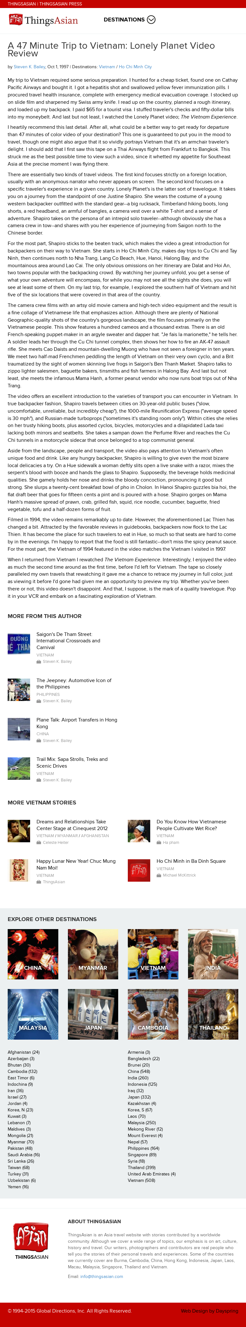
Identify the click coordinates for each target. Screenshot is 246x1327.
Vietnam (107, 67)
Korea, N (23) (20, 1110)
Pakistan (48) (20, 1148)
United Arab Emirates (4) (152, 1174)
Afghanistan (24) (23, 1052)
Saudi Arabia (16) (24, 1155)
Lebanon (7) (19, 1122)
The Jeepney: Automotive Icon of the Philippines (74, 683)
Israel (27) (17, 1097)
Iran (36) (15, 1090)
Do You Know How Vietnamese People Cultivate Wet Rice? (191, 825)
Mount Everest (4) (145, 1135)
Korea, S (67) (140, 1110)
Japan (93, 1028)
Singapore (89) (142, 1155)
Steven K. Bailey (29, 67)
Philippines (48, 694)
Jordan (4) (17, 1103)
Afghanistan (95, 835)
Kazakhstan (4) (142, 1103)
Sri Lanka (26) (21, 1161)
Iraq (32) (136, 1090)
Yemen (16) (18, 1187)
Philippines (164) (143, 1148)
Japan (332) (139, 1097)
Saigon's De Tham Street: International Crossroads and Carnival (68, 641)
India (213, 968)
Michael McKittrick (179, 875)
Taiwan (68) (18, 1167)
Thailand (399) (141, 1167)
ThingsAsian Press (60, 4)
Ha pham (171, 842)
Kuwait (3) (17, 1116)
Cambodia (153, 1028)
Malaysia (33, 1028)
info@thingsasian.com (101, 1276)
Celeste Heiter (56, 842)
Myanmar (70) (21, 1142)
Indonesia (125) (142, 1084)
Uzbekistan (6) (22, 1180)
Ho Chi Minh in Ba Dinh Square (191, 861)
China (43, 734)
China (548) (139, 1071)
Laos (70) (136, 1116)
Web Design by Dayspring (209, 1311)
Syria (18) (136, 1161)
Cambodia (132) (22, 1071)
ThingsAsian (22, 4)
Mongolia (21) (20, 1135)
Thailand (213, 1028)
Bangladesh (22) (144, 1058)
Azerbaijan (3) (21, 1058)
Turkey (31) (18, 1174)
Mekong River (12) (145, 1129)
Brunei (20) (139, 1065)
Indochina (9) (20, 1084)
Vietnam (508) (141, 1180)
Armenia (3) (139, 1052)
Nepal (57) (137, 1142)
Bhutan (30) (19, 1065)
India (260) (138, 1078)
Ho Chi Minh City (135, 67)
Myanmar (67, 835)
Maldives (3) (19, 1129)
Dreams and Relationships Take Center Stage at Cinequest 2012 (72, 825)
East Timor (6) (21, 1078)
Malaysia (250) (142, 1122)
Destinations (124, 19)
